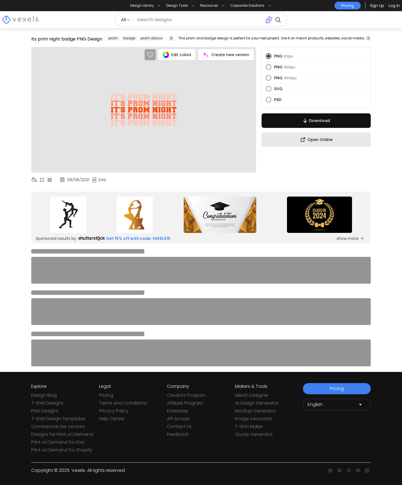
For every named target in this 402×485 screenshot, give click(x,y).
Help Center (112, 418)
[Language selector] (337, 404)
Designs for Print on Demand (62, 434)
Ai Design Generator (256, 403)
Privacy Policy (113, 411)
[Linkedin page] (367, 470)
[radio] (268, 56)
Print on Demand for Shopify (61, 450)
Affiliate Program (185, 403)
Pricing (106, 395)
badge (129, 38)
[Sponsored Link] (68, 215)
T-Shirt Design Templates (58, 418)
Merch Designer (252, 395)
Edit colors (176, 54)
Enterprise (177, 411)
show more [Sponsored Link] (350, 238)
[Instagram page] (330, 470)
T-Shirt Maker (249, 426)
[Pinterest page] (348, 470)
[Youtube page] (358, 470)
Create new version (225, 54)
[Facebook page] (339, 470)
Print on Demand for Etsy (58, 442)
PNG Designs (44, 411)
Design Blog (44, 395)
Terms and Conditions (123, 403)
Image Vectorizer (253, 418)
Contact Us (179, 426)
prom (113, 38)
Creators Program (186, 395)
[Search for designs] (199, 19)
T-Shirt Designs (47, 403)
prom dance (151, 38)
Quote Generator (254, 434)
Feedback (177, 434)
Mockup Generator (255, 411)
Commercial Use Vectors (58, 426)
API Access (178, 418)
